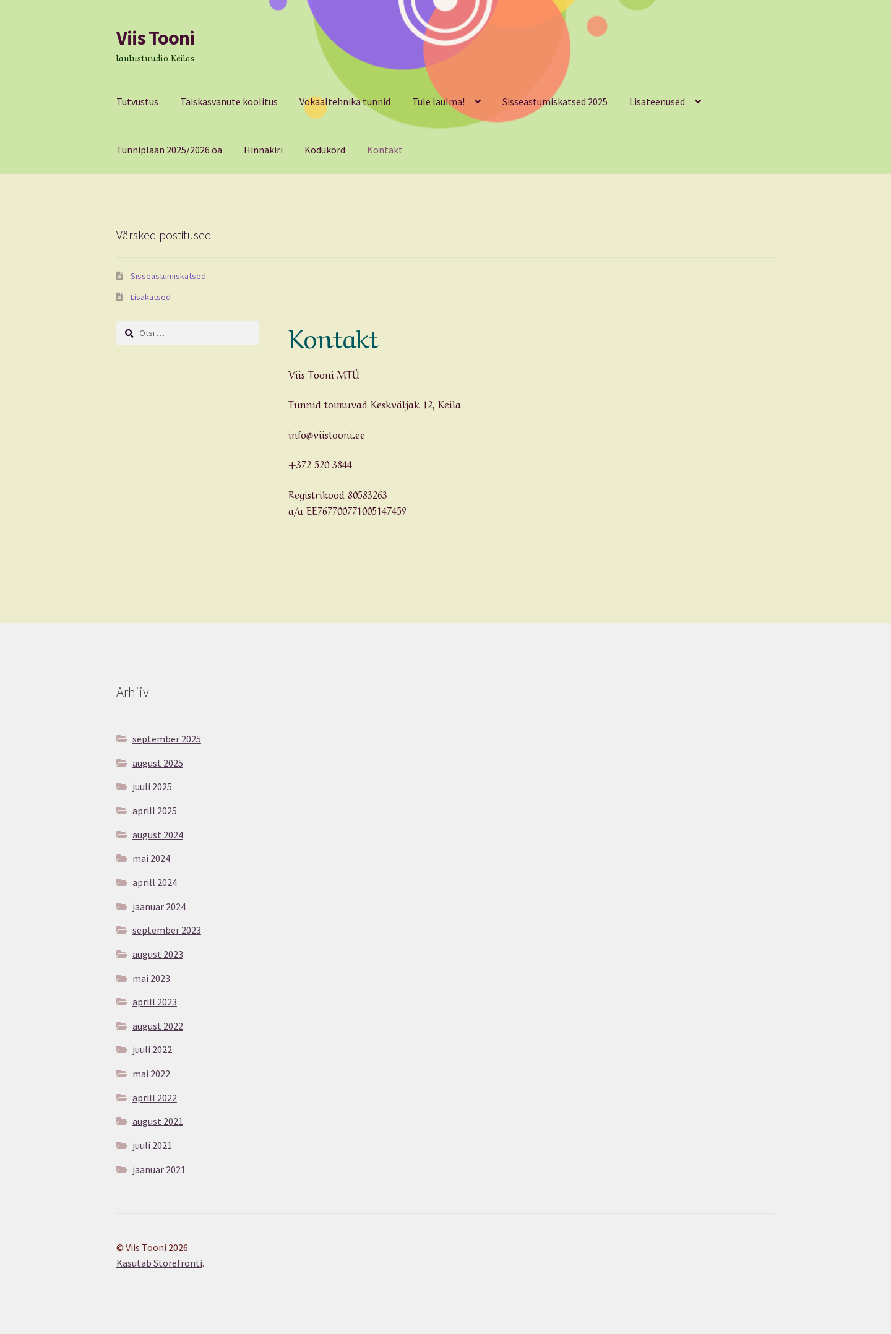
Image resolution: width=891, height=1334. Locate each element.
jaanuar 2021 (159, 1169)
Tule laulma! (438, 101)
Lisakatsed (151, 297)
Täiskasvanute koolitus (229, 101)
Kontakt (385, 150)
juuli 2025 (152, 786)
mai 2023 (151, 978)
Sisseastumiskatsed (168, 276)
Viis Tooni (155, 37)
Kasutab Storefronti (159, 1263)
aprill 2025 (154, 810)
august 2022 (157, 1026)
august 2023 (157, 954)
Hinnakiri (263, 150)
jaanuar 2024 (159, 906)
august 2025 (157, 763)
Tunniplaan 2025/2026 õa (169, 150)
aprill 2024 (154, 882)
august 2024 (157, 834)
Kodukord (324, 150)
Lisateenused (657, 101)
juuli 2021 (152, 1145)
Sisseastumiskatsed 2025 (555, 101)
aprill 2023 (154, 1002)
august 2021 (157, 1121)
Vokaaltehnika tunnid (344, 101)
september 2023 (166, 930)
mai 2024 (151, 858)
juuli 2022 (152, 1049)
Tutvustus (137, 101)
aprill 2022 (154, 1097)
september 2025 (166, 739)
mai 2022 (151, 1073)
